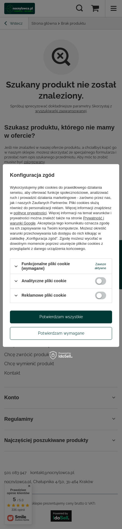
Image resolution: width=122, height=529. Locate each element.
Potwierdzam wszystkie (61, 317)
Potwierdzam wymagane (61, 333)
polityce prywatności (30, 213)
